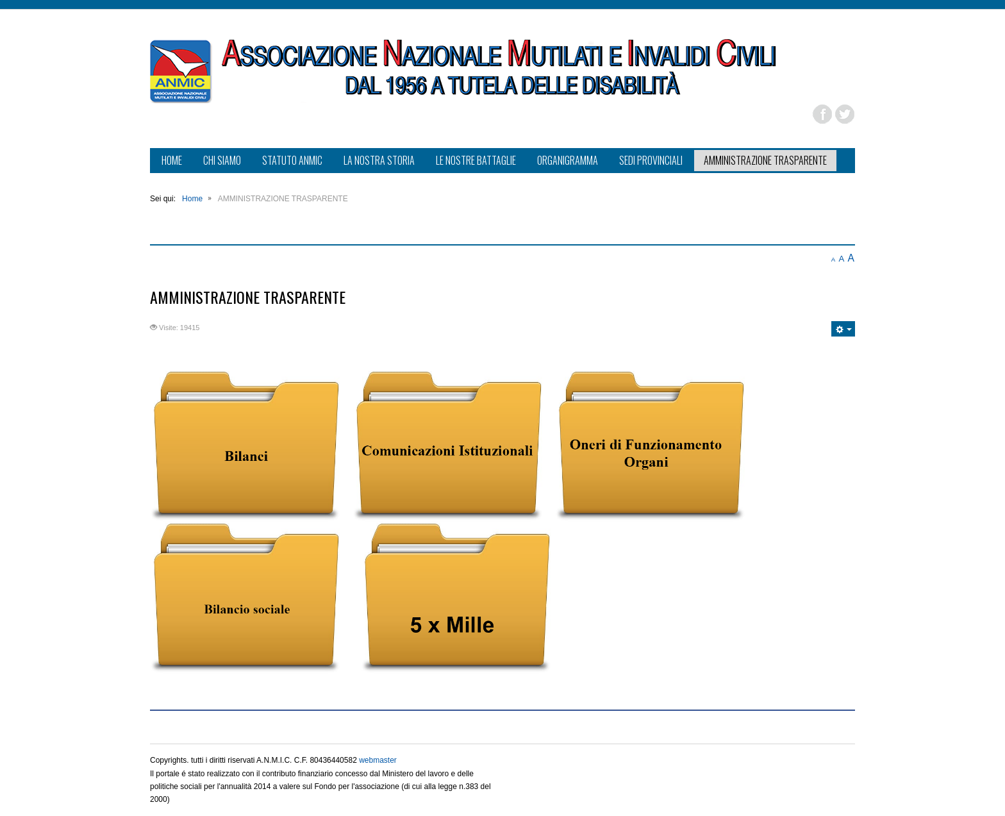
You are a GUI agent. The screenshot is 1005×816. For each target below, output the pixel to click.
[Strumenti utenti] (843, 329)
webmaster (378, 760)
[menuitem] (172, 161)
